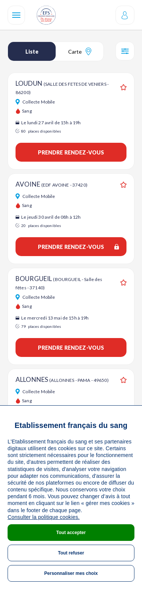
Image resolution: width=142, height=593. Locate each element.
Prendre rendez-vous (71, 152)
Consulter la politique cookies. (44, 517)
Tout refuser (71, 553)
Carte (79, 51)
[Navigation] (16, 15)
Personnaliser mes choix (71, 573)
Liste (32, 51)
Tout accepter (71, 532)
